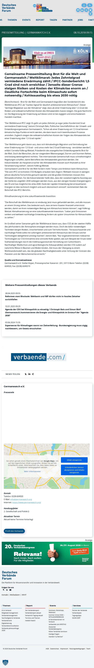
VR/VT (24, 595)
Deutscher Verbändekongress (55, 628)
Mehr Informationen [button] (32, 471)
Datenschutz (54, 649)
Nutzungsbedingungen (77, 649)
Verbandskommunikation (10, 626)
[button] (5, 662)
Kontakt (5, 595)
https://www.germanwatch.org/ (26, 502)
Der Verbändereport (32, 610)
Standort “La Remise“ (56, 637)
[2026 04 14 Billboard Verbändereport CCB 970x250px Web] (47, 48)
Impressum (64, 649)
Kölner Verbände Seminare (58, 631)
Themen (12, 19)
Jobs (80, 19)
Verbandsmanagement (9, 615)
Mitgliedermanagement (10, 613)
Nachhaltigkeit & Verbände (11, 618)
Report (40, 19)
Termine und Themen (32, 618)
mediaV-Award (30, 620)
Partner (67, 19)
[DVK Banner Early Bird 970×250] (47, 543)
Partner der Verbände (79, 610)
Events (26, 19)
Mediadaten (15, 595)
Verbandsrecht (7, 620)
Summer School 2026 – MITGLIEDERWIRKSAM (56, 616)
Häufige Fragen (54, 634)
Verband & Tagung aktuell (34, 615)
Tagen (53, 19)
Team (88, 649)
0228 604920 (17, 496)
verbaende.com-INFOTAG (57, 624)
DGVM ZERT (76, 618)
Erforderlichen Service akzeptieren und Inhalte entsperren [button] (74, 470)
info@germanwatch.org (21, 499)
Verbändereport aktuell (33, 613)
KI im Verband (6, 610)
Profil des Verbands (14, 531)
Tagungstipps (76, 615)
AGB (47, 649)
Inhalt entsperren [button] (74, 460)
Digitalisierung (7, 623)
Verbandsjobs (77, 613)
